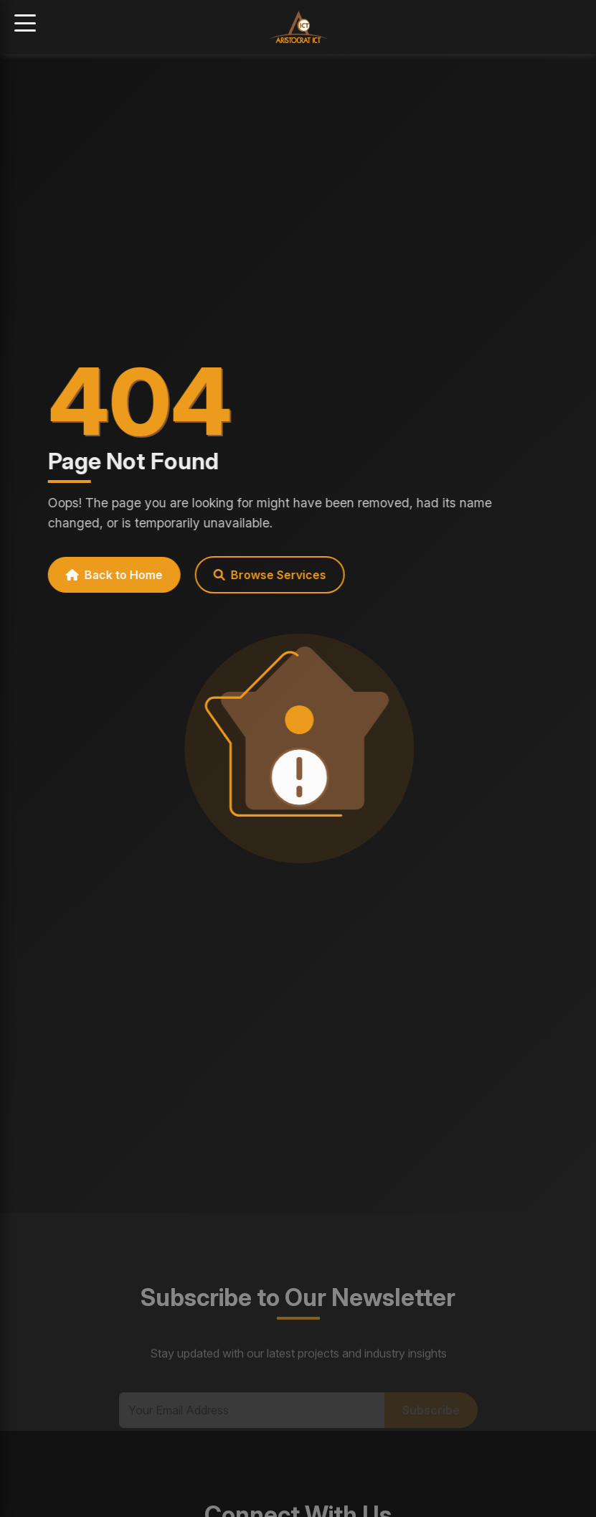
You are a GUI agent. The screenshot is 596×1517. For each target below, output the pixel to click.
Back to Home (108, 575)
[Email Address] (252, 1418)
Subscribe (431, 1418)
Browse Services (263, 575)
